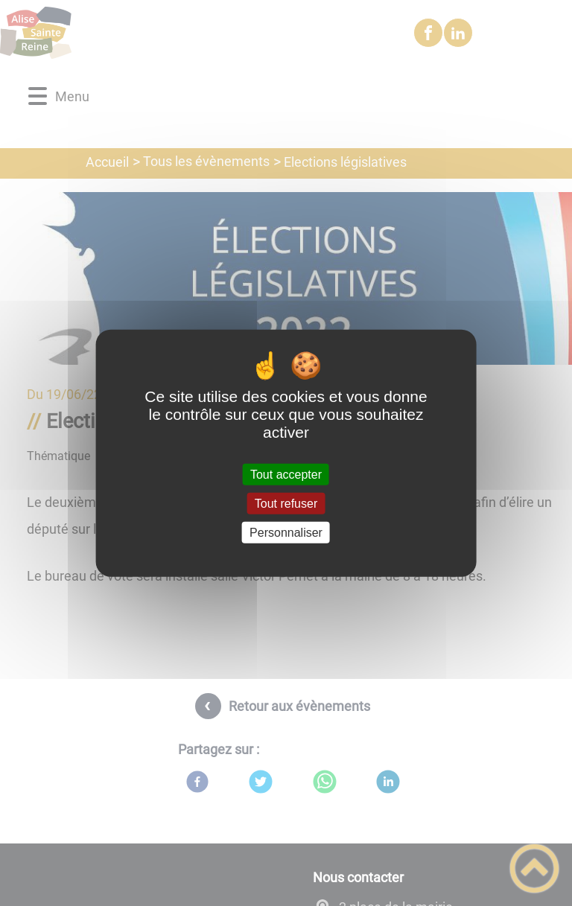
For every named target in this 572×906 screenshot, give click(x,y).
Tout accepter (286, 474)
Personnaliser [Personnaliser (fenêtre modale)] (286, 532)
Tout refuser (286, 503)
